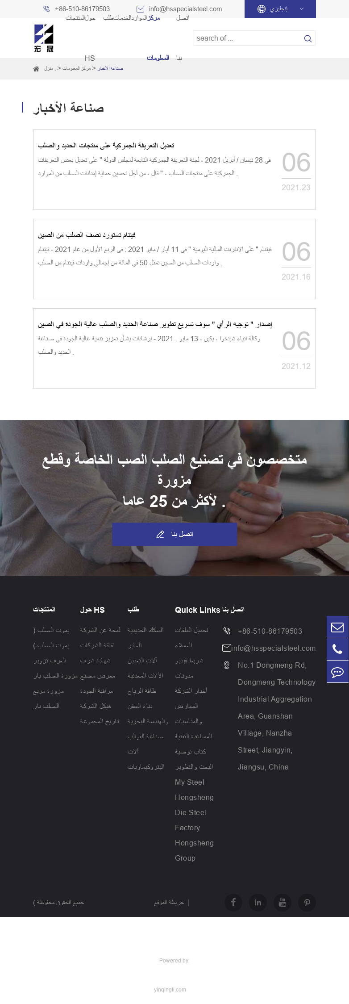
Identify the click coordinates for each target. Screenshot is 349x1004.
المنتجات (44, 610)
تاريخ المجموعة (99, 721)
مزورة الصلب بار (55, 676)
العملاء (183, 645)
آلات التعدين (142, 661)
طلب (133, 610)
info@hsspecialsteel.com (273, 648)
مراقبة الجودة (96, 691)
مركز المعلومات (76, 68)
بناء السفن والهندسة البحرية (148, 713)
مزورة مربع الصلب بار (48, 698)
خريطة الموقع (169, 902)
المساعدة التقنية (193, 736)
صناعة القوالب (146, 736)
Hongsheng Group (194, 850)
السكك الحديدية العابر (145, 637)
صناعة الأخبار (110, 68)
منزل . (50, 68)
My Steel (189, 782)
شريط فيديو (189, 661)
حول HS (92, 610)
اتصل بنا (174, 534)
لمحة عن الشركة (100, 630)
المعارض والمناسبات (188, 713)
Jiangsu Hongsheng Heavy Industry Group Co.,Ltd (85, 946)
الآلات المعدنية (145, 676)
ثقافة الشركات (97, 645)
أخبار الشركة (191, 691)
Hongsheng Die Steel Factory (194, 812)
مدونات (184, 676)
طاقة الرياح (142, 691)
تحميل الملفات (191, 630)
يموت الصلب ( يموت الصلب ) (51, 637)
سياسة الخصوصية (174, 931)
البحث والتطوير (194, 767)
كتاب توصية (190, 752)
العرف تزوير (49, 661)
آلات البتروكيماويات (146, 759)
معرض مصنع (97, 676)
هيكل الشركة (96, 706)
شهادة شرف (95, 661)
